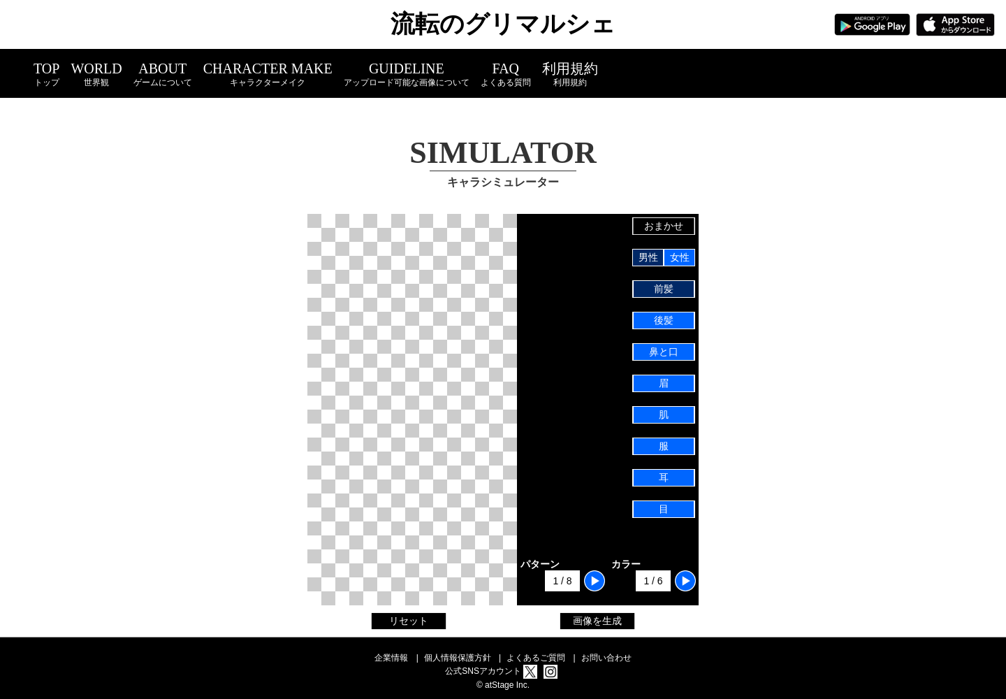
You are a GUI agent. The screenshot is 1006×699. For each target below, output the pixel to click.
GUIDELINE (406, 74)
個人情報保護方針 (457, 658)
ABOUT (162, 74)
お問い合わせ (606, 658)
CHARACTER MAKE (268, 74)
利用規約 (570, 74)
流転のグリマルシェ (503, 24)
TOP (46, 74)
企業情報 (391, 658)
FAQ (506, 74)
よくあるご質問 (535, 658)
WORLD (96, 74)
